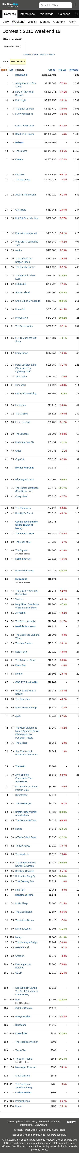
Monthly (45, 21)
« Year (35, 54)
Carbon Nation (23, 1092)
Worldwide (46, 14)
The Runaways (23, 508)
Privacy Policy (42, 1146)
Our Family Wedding (25, 393)
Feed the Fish (22, 947)
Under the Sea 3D (24, 442)
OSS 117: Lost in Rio (26, 682)
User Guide (31, 1129)
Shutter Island (22, 292)
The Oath (20, 766)
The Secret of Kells (25, 621)
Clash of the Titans (24, 125)
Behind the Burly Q (25, 876)
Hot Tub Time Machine (26, 218)
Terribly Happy (22, 845)
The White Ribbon (24, 920)
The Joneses (22, 434)
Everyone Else (22, 1016)
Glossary (18, 1129)
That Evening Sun (24, 881)
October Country (23, 1008)
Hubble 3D (20, 284)
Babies (19, 142)
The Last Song (22, 179)
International (27, 14)
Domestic (10, 14)
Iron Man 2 (21, 75)
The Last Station (23, 643)
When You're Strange (26, 707)
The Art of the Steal (25, 660)
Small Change (22, 1075)
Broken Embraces (24, 570)
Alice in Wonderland (25, 194)
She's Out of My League (27, 301)
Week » (51, 54)
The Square (21, 550)
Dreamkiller (21, 1033)
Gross (51, 69)
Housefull (20, 309)
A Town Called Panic (25, 837)
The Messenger (23, 803)
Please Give (21, 317)
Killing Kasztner (23, 928)
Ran (17, 999)
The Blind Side (22, 699)
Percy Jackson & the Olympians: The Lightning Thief (25, 368)
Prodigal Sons (22, 1101)
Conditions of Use (21, 1146)
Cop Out (19, 459)
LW (11, 69)
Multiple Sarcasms (25, 626)
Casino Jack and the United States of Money (26, 525)
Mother (19, 673)
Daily (5, 21)
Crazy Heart (21, 496)
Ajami (18, 716)
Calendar (64, 14)
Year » (42, 54)
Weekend (44, 1121)
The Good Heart (23, 911)
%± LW (62, 69)
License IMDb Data (48, 1129)
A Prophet (20, 612)
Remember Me (23, 558)
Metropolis (21, 579)
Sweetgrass (21, 795)
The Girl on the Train (25, 820)
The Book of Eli (23, 542)
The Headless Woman (26, 1042)
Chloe (18, 450)
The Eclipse (21, 742)
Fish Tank (20, 889)
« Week (27, 54)
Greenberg (20, 385)
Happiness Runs (24, 895)
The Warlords (22, 854)
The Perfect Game (24, 533)
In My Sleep (21, 903)
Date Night (20, 100)
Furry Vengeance (24, 113)
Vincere (19, 599)
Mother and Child (24, 467)
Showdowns (41, 1125)
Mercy (18, 937)
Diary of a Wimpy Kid (26, 233)
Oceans (19, 159)
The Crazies (21, 413)
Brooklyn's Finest (24, 513)
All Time (55, 1121)
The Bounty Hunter (25, 267)
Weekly (32, 21)
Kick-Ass (19, 174)
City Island (20, 209)
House (18, 828)
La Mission (20, 405)
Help (62, 1129)
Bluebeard (20, 1025)
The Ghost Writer (24, 326)
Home (18, 1106)
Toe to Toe (20, 1050)
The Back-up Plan (24, 108)
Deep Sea (20, 665)
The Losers (21, 151)
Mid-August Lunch (24, 479)
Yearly (72, 21)
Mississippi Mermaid (25, 1067)
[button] (75, 4)
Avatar (18, 250)
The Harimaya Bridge (26, 942)
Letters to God (22, 422)
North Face (21, 651)
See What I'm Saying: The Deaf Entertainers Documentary (26, 991)
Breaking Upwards (24, 871)
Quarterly (59, 21)
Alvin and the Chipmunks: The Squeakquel (23, 778)
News (27, 1121)
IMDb (53, 1134)
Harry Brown (21, 353)
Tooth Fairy (21, 376)
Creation (19, 956)
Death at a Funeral (24, 134)
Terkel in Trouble (23, 1058)
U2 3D (18, 972)
